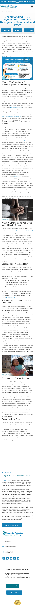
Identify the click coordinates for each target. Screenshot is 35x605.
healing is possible (10, 297)
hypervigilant (17, 176)
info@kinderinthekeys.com (10, 546)
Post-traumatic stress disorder (9, 88)
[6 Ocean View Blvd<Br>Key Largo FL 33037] (3, 552)
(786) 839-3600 (8, 541)
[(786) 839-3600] (3, 541)
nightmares (26, 140)
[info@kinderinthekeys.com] (3, 546)
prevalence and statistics (16, 107)
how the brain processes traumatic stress (11, 116)
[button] (32, 6)
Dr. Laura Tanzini (6, 480)
